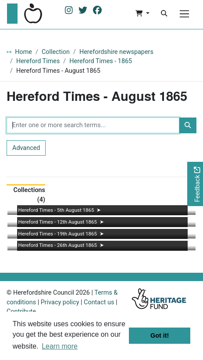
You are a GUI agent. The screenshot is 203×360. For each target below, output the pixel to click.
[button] (142, 13)
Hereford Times (38, 61)
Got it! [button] (159, 335)
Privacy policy (60, 302)
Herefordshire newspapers (116, 52)
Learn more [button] (60, 346)
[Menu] (184, 14)
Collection (56, 52)
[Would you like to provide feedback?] (195, 184)
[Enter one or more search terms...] (93, 125)
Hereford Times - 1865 (100, 61)
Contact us (99, 302)
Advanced (26, 148)
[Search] (164, 13)
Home (23, 52)
